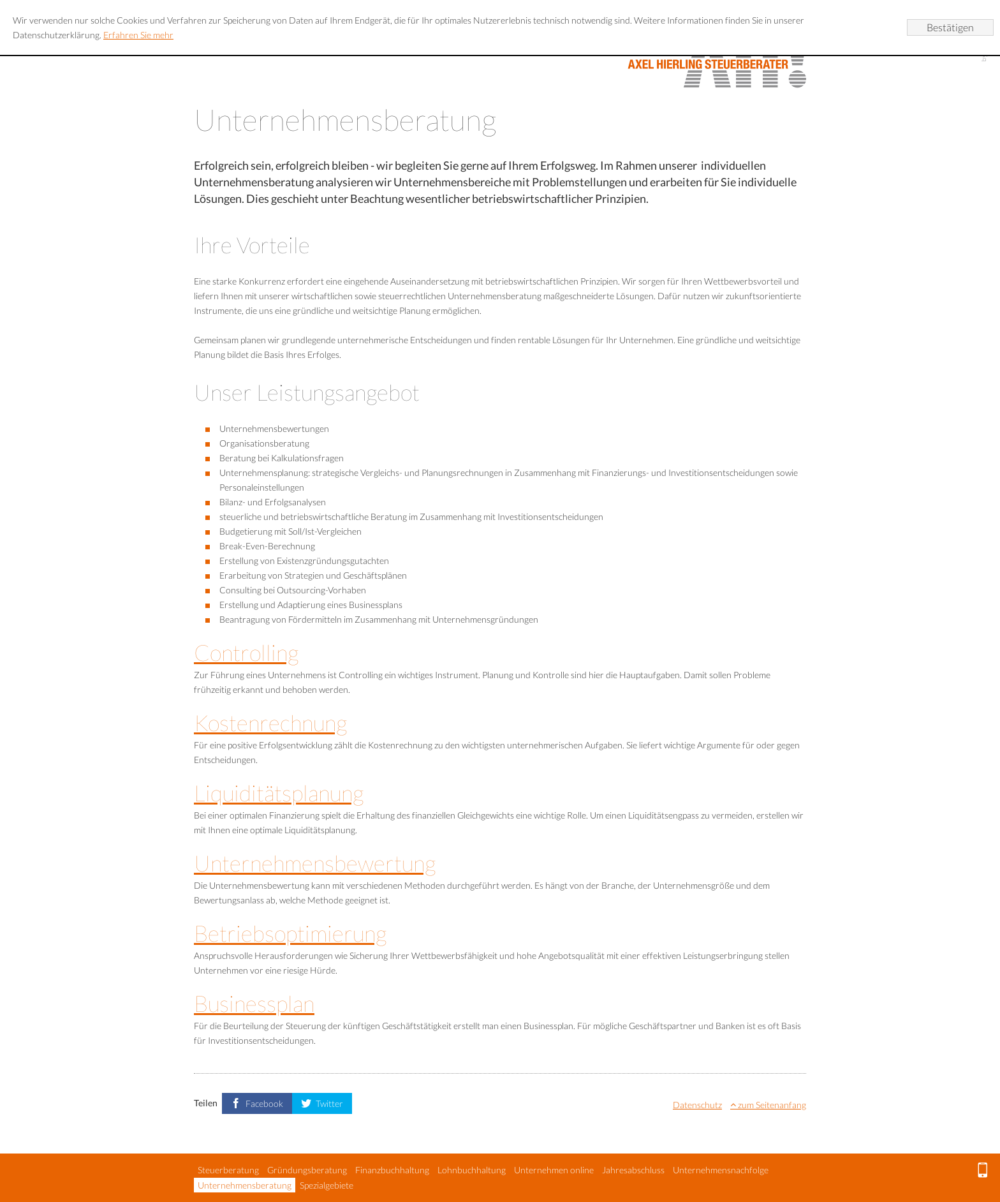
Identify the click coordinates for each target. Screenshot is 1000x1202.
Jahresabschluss (633, 1169)
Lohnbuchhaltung (472, 1169)
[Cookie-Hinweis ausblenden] (950, 27)
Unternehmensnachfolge (720, 1169)
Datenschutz (697, 1104)
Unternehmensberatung (244, 1185)
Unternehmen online (554, 1169)
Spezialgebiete (326, 1185)
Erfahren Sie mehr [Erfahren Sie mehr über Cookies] (138, 34)
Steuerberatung (228, 1169)
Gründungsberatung (307, 1169)
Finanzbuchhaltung (392, 1169)
